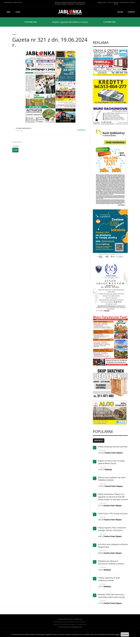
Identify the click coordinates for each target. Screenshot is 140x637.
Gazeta (14, 34)
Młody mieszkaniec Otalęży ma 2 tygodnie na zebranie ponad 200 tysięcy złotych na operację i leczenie (113, 497)
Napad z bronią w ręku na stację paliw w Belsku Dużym (111, 462)
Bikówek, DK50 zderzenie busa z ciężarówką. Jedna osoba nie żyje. (111, 595)
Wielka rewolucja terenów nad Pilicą (112, 446)
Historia (120, 12)
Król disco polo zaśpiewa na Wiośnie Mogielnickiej (113, 545)
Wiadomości (98, 440)
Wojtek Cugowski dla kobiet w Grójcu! (70, 22)
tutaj (117, 634)
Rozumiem (124, 634)
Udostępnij (81, 130)
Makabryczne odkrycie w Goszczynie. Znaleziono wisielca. (111, 562)
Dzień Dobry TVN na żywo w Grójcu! (113, 513)
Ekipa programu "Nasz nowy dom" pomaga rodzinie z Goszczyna (112, 528)
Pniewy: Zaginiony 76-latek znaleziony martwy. (109, 579)
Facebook (131, 12)
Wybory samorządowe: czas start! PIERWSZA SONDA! (111, 478)
